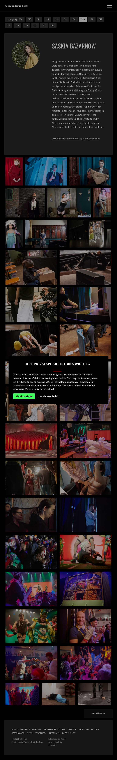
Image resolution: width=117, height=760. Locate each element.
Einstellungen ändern (48, 396)
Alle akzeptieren (24, 396)
